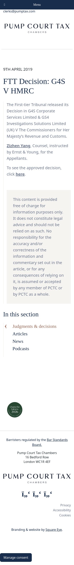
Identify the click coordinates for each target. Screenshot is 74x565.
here (20, 174)
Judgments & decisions (34, 326)
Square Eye (53, 529)
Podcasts (20, 348)
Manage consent (16, 557)
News (17, 341)
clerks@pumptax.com (19, 11)
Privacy (65, 505)
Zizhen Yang (18, 145)
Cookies (65, 515)
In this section (21, 314)
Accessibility (62, 510)
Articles (19, 333)
